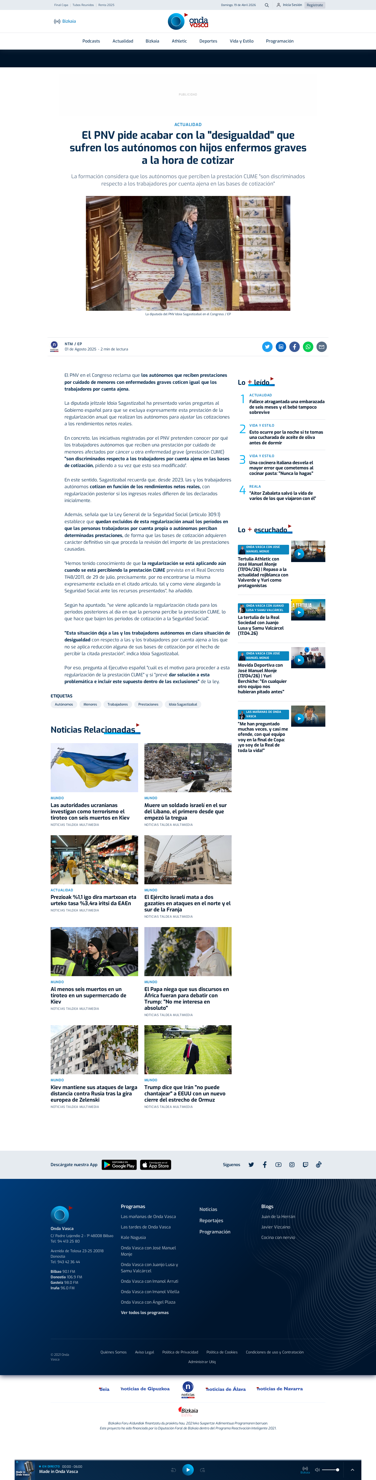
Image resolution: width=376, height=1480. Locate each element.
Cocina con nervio (278, 1260)
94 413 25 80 (68, 1264)
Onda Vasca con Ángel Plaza (148, 1325)
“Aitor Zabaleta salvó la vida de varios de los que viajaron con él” (282, 518)
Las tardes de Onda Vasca (146, 1250)
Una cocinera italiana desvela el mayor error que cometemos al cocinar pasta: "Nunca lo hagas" (281, 490)
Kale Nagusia (133, 1260)
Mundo (57, 821)
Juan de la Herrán (278, 1239)
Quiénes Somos (114, 1375)
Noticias (208, 1232)
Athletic (179, 41)
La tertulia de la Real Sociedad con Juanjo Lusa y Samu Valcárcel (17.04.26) (261, 648)
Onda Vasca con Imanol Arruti (149, 1304)
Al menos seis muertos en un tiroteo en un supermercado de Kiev (88, 1018)
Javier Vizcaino (275, 1250)
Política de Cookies (222, 1375)
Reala (255, 509)
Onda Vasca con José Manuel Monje (148, 1274)
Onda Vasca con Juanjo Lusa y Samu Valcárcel (149, 1291)
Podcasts (91, 41)
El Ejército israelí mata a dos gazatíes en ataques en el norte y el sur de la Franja (187, 926)
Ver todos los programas (145, 1335)
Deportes (208, 41)
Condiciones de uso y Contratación (275, 1375)
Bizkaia (152, 41)
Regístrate (315, 5)
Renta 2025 (106, 5)
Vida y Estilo (242, 41)
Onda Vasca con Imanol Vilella (150, 1314)
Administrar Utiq (202, 1384)
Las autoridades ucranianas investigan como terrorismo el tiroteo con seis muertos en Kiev (90, 834)
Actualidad (123, 41)
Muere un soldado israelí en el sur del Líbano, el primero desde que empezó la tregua (185, 834)
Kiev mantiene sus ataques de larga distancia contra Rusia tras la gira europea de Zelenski (94, 1116)
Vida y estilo (261, 448)
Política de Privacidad (180, 1375)
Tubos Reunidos (83, 5)
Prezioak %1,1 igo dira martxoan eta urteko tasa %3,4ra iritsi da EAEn (93, 923)
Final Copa (61, 5)
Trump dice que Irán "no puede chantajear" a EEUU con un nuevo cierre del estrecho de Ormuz (185, 1116)
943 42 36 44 (68, 1284)
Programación (279, 41)
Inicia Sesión (289, 5)
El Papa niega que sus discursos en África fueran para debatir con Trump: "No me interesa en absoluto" (186, 1021)
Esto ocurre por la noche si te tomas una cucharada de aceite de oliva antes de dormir (286, 460)
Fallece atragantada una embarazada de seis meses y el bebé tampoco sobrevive (287, 429)
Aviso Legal (144, 1375)
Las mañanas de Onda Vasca (148, 1239)
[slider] (337, 1469)
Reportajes (211, 1243)
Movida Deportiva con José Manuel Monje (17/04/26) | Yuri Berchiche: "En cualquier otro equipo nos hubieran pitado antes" (262, 701)
